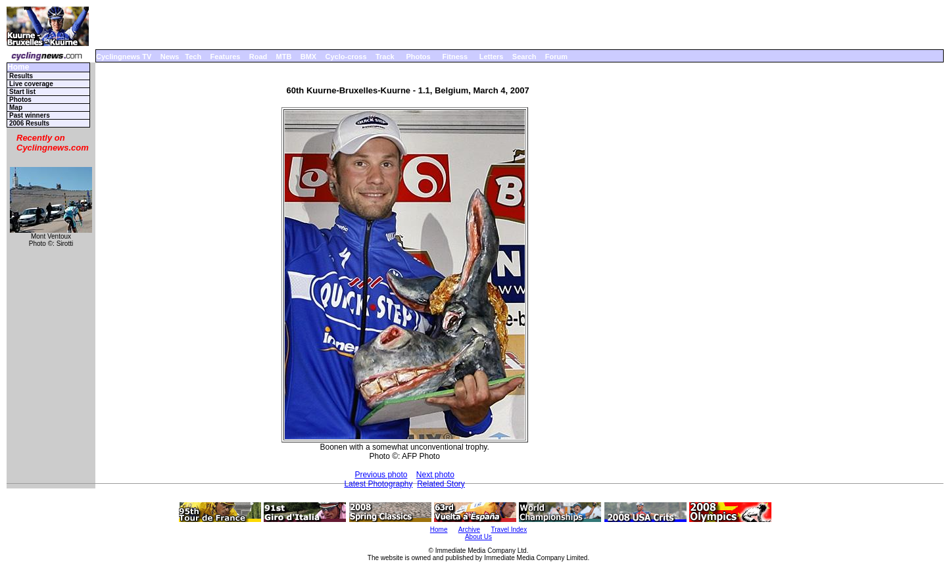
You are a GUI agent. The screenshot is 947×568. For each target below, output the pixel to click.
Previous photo (380, 474)
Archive (469, 529)
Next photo (435, 474)
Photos (418, 56)
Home (18, 67)
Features (225, 56)
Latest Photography (378, 483)
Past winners (29, 115)
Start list (22, 91)
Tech (193, 56)
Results (21, 76)
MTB (284, 56)
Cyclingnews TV (123, 56)
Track (385, 56)
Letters (491, 56)
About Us (478, 536)
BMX (308, 56)
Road (258, 56)
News (170, 56)
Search (524, 56)
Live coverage (31, 83)
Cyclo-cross (346, 56)
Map (15, 107)
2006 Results (29, 123)
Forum (556, 56)
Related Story (441, 483)
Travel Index (509, 529)
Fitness (455, 56)
